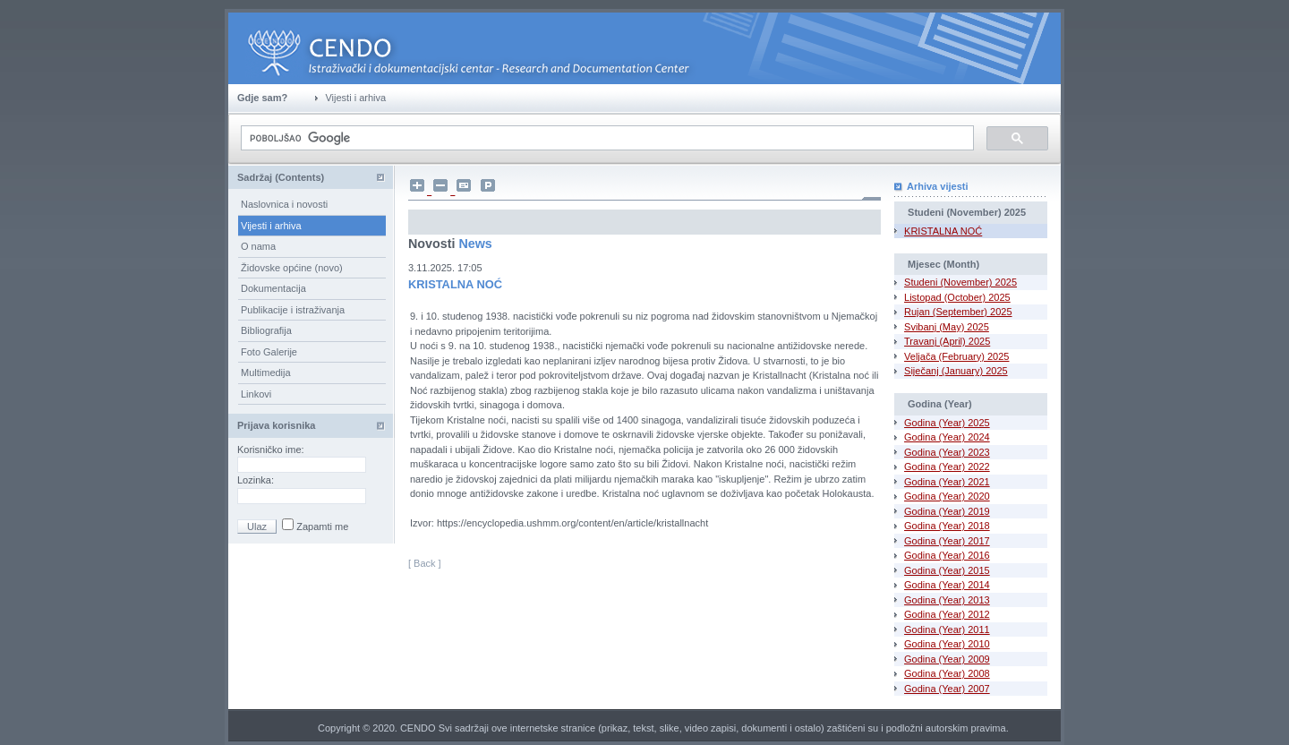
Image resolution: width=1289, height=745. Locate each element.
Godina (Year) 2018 (947, 525)
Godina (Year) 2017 (947, 540)
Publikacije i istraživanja (293, 309)
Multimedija (266, 372)
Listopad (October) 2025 (957, 297)
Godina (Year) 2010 (947, 643)
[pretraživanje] (605, 138)
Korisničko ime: (272, 449)
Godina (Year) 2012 (947, 614)
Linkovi (256, 394)
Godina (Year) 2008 (947, 673)
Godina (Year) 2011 (947, 629)
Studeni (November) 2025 (960, 282)
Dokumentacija (273, 288)
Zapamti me (321, 526)
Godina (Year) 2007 (947, 688)
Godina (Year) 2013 (947, 600)
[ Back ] (424, 563)
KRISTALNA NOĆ (943, 231)
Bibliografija (266, 330)
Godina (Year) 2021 (947, 481)
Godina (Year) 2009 (947, 659)
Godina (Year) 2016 (947, 555)
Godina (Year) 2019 (947, 511)
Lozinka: (257, 480)
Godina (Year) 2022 (947, 466)
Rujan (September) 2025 (958, 311)
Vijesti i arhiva (271, 225)
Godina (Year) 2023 (947, 452)
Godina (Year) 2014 (947, 584)
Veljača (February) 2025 (956, 356)
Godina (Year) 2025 (947, 422)
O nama (258, 246)
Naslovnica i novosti (284, 204)
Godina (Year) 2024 (947, 437)
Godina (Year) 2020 (947, 496)
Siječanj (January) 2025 (956, 370)
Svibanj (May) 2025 (946, 326)
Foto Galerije (269, 352)
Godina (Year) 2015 (947, 570)
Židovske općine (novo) (292, 267)
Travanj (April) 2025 (947, 341)
